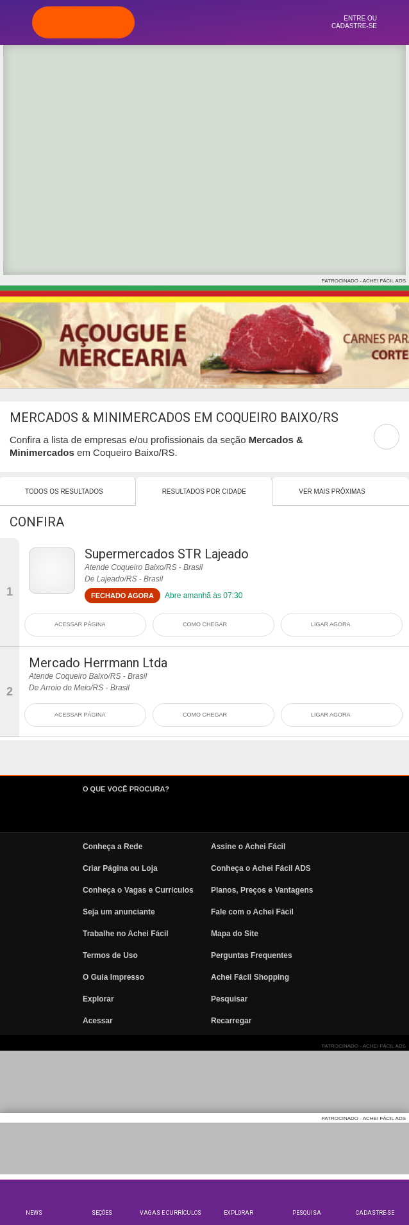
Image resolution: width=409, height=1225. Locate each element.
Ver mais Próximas (332, 491)
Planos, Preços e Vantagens (262, 890)
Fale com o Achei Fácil (252, 911)
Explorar (238, 1213)
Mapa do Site (234, 933)
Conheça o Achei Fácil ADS (261, 868)
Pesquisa (306, 1213)
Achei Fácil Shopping (250, 977)
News (34, 1213)
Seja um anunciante (119, 911)
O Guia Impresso (113, 977)
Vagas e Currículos (170, 1213)
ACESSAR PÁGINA (80, 624)
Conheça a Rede (112, 846)
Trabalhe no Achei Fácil (126, 933)
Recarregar (231, 1020)
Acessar (98, 1020)
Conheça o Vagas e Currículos (138, 890)
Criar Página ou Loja (120, 868)
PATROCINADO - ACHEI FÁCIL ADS (364, 281)
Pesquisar (229, 998)
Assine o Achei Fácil (248, 846)
